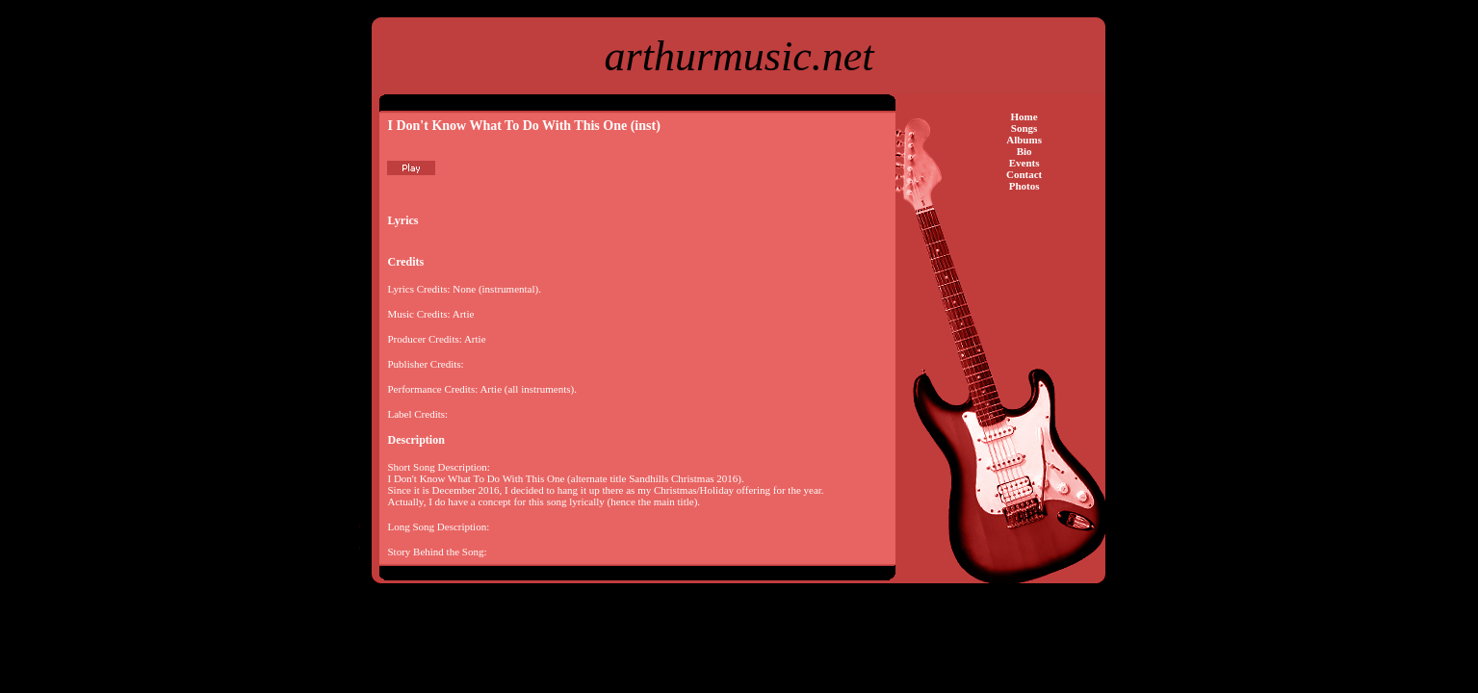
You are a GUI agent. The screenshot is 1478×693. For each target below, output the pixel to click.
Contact (1024, 174)
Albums (1024, 139)
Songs (1024, 128)
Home (1024, 116)
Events (1024, 162)
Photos (1024, 186)
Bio (1024, 151)
